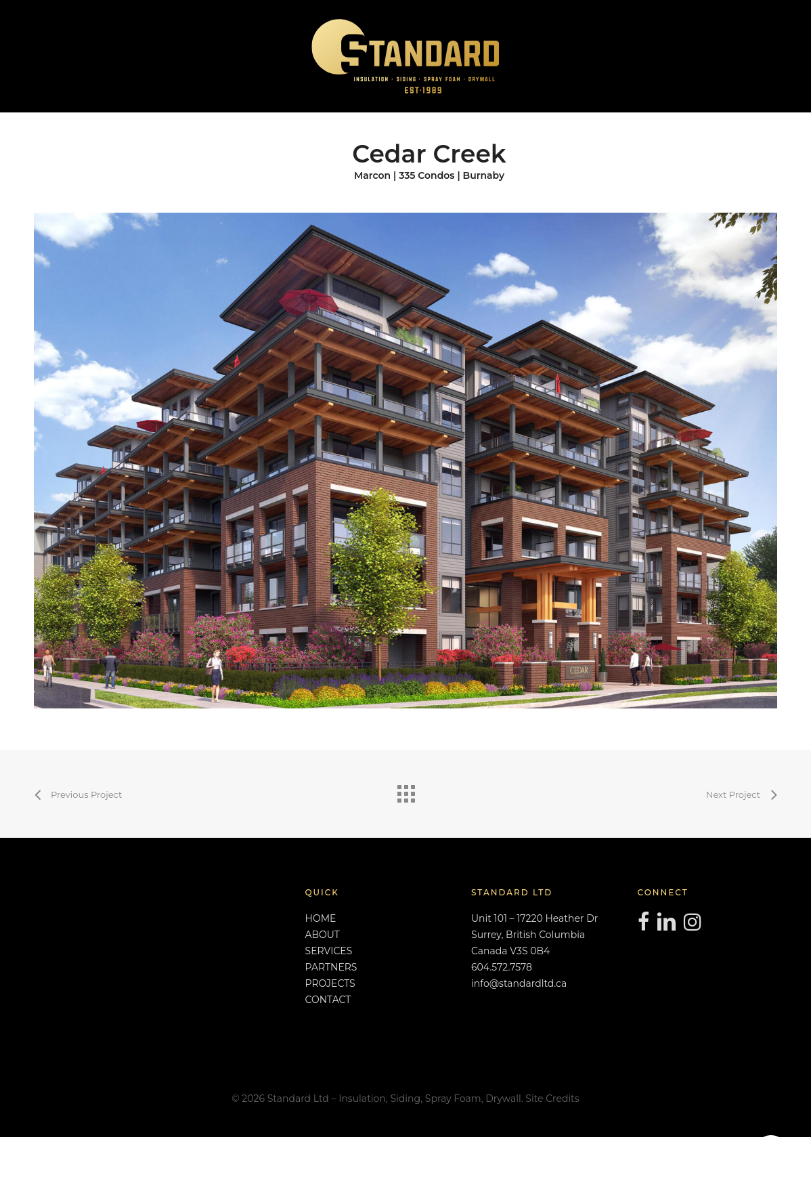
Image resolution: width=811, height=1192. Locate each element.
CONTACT (328, 1000)
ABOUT (322, 935)
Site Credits (552, 1098)
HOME (320, 918)
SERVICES (329, 951)
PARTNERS (331, 967)
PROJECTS (330, 983)
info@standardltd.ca (519, 983)
